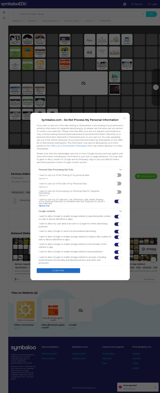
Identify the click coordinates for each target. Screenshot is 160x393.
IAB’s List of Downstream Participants (69, 146)
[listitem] (80, 169)
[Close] (124, 118)
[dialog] (80, 196)
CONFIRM (58, 270)
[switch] (117, 175)
